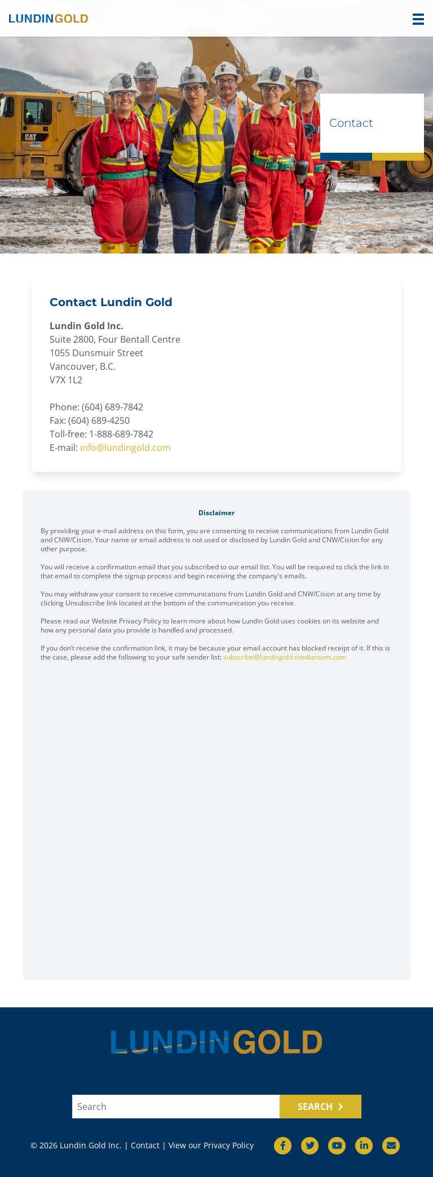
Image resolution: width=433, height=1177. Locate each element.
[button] (418, 19)
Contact (145, 1145)
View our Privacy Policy (211, 1145)
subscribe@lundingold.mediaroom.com (284, 657)
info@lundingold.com (125, 447)
